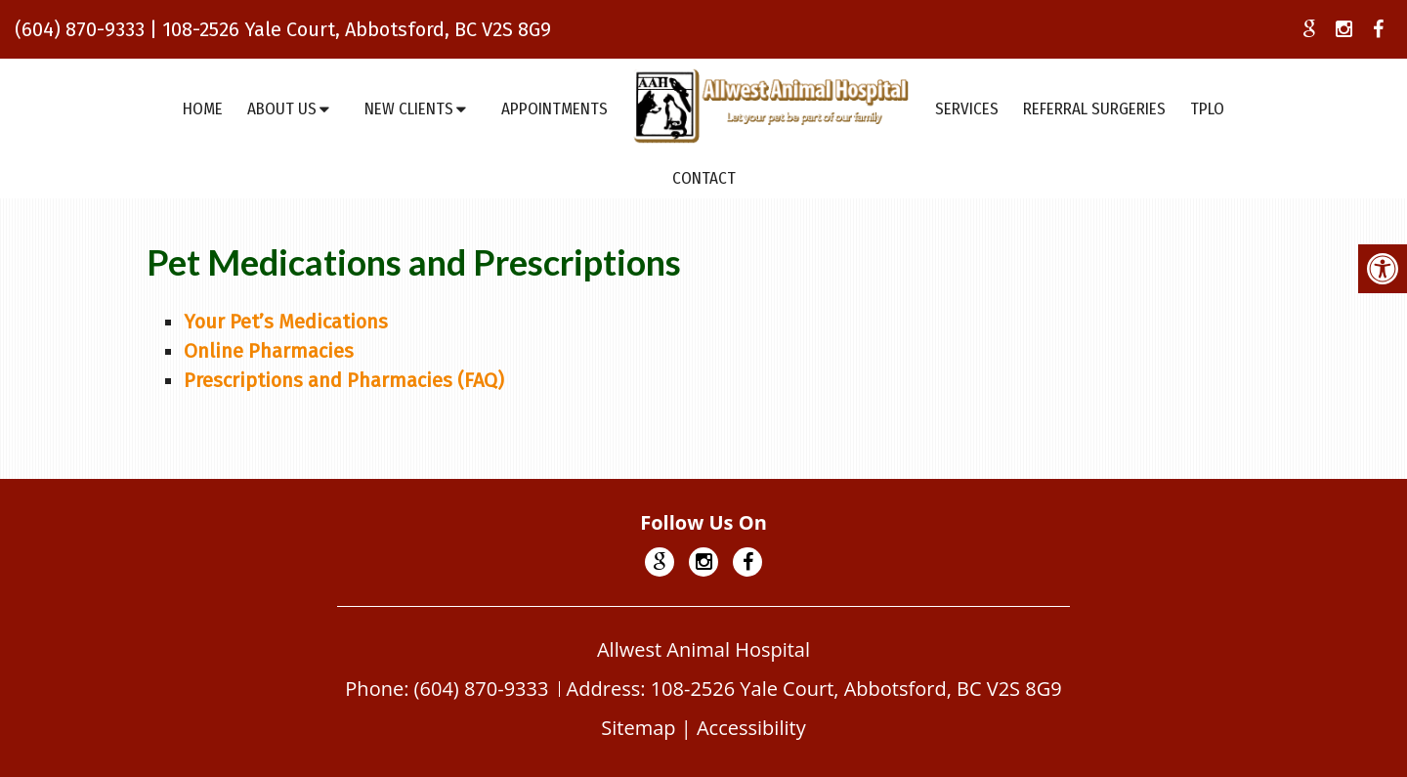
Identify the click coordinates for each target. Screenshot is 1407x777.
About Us (282, 109)
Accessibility (751, 727)
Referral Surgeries (1094, 109)
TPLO (1207, 109)
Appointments (554, 109)
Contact (704, 178)
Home (203, 109)
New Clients (408, 109)
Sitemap (638, 727)
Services (967, 109)
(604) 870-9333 (80, 29)
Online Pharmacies (269, 351)
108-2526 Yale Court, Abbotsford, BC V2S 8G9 (356, 29)
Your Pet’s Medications (286, 321)
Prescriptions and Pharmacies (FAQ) (344, 380)
